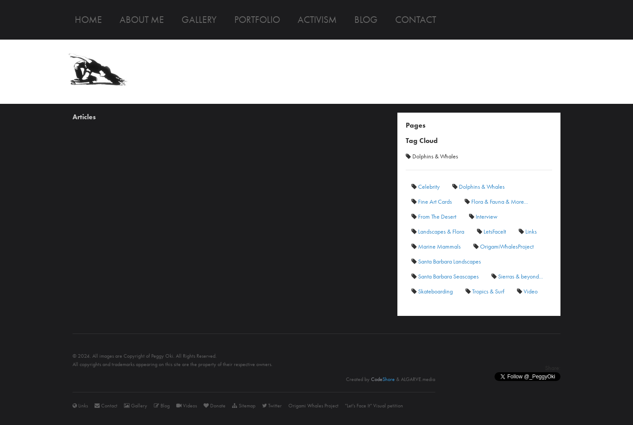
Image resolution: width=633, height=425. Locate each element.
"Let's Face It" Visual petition (374, 405)
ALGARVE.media (418, 379)
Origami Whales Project (313, 405)
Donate (215, 405)
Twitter (272, 405)
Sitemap (243, 405)
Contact (415, 19)
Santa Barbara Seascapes (445, 276)
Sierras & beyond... (517, 276)
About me (142, 19)
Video (527, 291)
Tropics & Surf (485, 291)
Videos (186, 405)
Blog (366, 19)
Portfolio (257, 19)
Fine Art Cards (431, 201)
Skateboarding (432, 291)
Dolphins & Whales (478, 187)
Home (88, 19)
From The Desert (433, 216)
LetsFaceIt (491, 231)
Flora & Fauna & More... (496, 201)
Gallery (199, 19)
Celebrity (425, 187)
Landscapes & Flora (437, 231)
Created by (370, 379)
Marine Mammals (436, 246)
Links (528, 231)
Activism (317, 19)
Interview (483, 216)
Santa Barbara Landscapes (446, 261)
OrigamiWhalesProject (503, 246)
